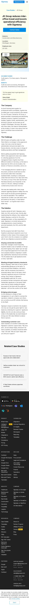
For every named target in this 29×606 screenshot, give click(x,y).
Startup (15, 477)
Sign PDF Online (5, 539)
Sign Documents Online (6, 551)
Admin (15, 474)
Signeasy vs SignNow (19, 503)
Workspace (16, 432)
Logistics (3, 509)
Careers (15, 529)
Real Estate (4, 499)
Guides (3, 527)
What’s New (4, 421)
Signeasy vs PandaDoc (19, 500)
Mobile (3, 432)
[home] (6, 2)
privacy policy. (16, 599)
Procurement (17, 457)
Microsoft (3, 567)
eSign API (4, 430)
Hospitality (4, 506)
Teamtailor (4, 480)
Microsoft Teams (6, 477)
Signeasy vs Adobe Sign (18, 493)
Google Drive (5, 463)
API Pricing (4, 445)
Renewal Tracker (18, 429)
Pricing (3, 443)
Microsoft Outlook (6, 474)
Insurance (4, 504)
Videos (3, 529)
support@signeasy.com (20, 563)
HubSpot (3, 455)
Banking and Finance (4, 493)
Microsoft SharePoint (4, 471)
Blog (14, 532)
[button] (27, 1)
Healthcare (4, 489)
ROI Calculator (5, 537)
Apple (3, 569)
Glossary (3, 532)
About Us (16, 521)
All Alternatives (17, 505)
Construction (4, 501)
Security (3, 437)
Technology (4, 512)
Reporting (16, 434)
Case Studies (11, 10)
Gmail (2, 460)
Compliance (4, 440)
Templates (16, 437)
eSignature (16, 421)
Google (3, 564)
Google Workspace (6, 457)
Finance (15, 469)
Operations (16, 472)
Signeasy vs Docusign (19, 489)
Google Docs (5, 468)
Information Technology (16, 463)
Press (15, 534)
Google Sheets (5, 465)
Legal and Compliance (19, 460)
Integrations (4, 435)
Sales (15, 455)
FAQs (2, 534)
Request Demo (19, 2)
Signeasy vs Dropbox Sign (19, 497)
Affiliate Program (18, 527)
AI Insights (16, 427)
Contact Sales (14, 30)
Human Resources (18, 467)
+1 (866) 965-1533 (18, 576)
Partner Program (18, 524)
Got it (14, 602)
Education (4, 496)
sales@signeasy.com (19, 573)
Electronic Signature (4, 543)
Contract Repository (19, 424)
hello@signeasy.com (19, 585)
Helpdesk (3, 554)
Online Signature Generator (6, 547)
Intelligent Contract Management (5, 425)
